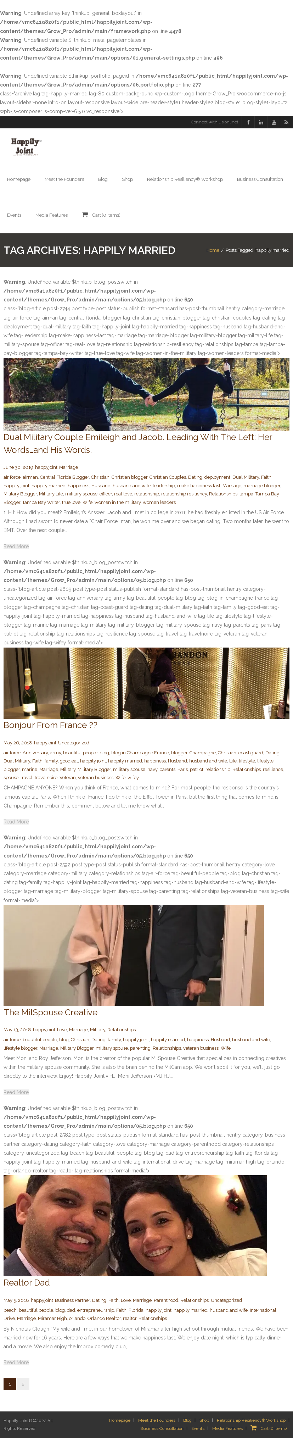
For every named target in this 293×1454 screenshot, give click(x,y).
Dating (195, 493)
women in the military (118, 518)
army (55, 768)
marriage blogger (261, 501)
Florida (136, 1326)
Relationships (223, 509)
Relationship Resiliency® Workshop (251, 1436)
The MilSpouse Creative (50, 1028)
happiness (78, 501)
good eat (69, 776)
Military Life (51, 509)
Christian (100, 493)
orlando (77, 1334)
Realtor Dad (27, 1298)
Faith (266, 493)
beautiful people (80, 768)
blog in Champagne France (140, 768)
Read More (16, 562)
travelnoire (46, 793)
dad (71, 1326)
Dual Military (245, 493)
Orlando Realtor (104, 1334)
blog (104, 768)
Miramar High (52, 1334)
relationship (146, 509)
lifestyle (247, 776)
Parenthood (166, 1316)
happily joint (16, 501)
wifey (133, 793)
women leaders (159, 518)
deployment (217, 493)
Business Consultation (162, 1444)
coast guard (250, 768)
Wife (87, 518)
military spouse (81, 509)
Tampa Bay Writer (41, 518)
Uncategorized (73, 758)
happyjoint (46, 483)
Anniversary (35, 768)
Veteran (68, 793)
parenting (140, 1064)
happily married (49, 501)
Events (197, 1444)
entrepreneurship (95, 1326)
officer (106, 509)
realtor (129, 1334)
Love (62, 1045)
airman (30, 493)
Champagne (203, 768)
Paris (183, 785)
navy (152, 785)
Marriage (68, 483)
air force (12, 493)
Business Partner (72, 1316)
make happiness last (198, 501)
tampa (246, 509)
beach (10, 1326)
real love (123, 509)
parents (167, 785)
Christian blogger (129, 493)
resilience (273, 785)
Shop (204, 1436)
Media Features (227, 1444)
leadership (164, 501)
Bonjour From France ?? (50, 741)
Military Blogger (20, 509)
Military (67, 785)
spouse (11, 793)
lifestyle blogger (20, 1064)
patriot (196, 785)
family (51, 776)
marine (29, 785)
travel (27, 793)
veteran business (95, 793)
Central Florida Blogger (64, 493)
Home (213, 258)
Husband (101, 501)
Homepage (119, 1436)
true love (71, 518)
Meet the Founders (156, 1436)
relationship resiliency (184, 509)
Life (233, 776)
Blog (187, 1436)
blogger (179, 768)
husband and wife (132, 501)
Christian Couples (168, 493)
